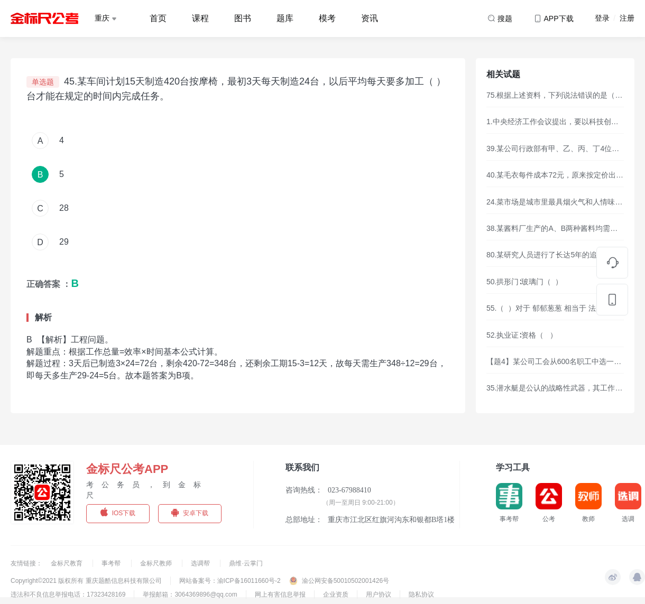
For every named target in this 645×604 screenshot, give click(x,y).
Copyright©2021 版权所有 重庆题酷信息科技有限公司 (86, 580)
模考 (327, 18)
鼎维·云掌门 (245, 563)
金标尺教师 (156, 563)
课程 (200, 18)
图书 (242, 18)
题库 (285, 18)
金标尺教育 (67, 563)
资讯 (369, 18)
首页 (158, 18)
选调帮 (201, 563)
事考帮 (112, 563)
